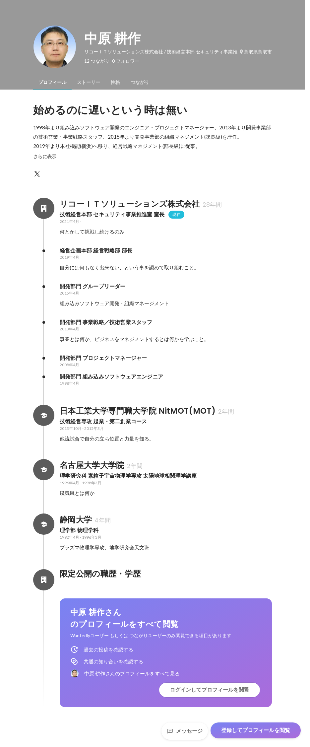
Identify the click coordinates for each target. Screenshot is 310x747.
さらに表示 (44, 156)
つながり (140, 82)
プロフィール (52, 82)
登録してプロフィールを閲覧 (255, 730)
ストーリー (88, 82)
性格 (115, 82)
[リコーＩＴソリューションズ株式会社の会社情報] (43, 208)
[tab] (52, 82)
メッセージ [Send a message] (185, 731)
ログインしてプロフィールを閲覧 (209, 690)
